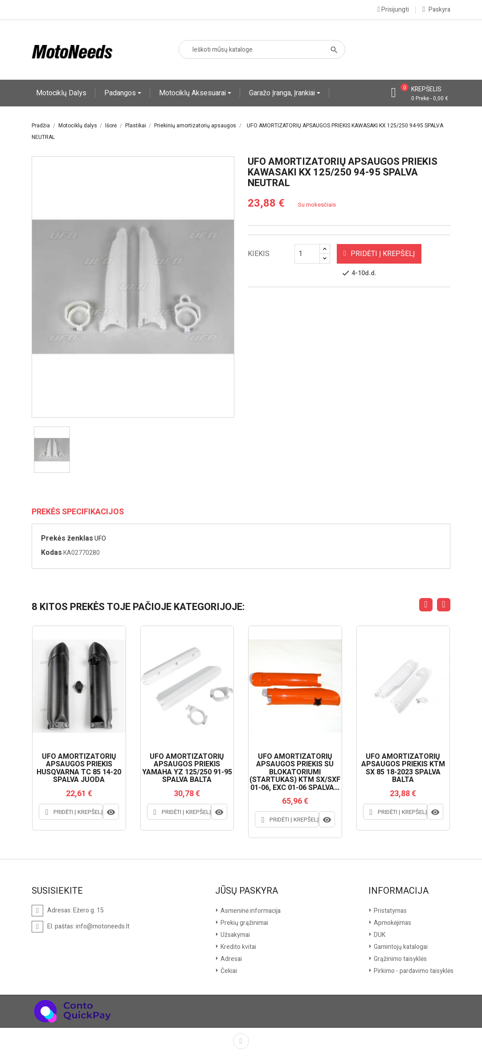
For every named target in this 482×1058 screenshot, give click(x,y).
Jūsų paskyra (246, 891)
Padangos (121, 93)
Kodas (51, 552)
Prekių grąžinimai (243, 923)
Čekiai (228, 971)
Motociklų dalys (61, 93)
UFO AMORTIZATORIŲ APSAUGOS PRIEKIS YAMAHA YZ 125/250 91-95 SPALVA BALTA (187, 768)
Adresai (230, 959)
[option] (52, 450)
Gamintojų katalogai (400, 947)
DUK (378, 935)
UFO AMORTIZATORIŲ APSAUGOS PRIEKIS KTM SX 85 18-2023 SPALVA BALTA (403, 768)
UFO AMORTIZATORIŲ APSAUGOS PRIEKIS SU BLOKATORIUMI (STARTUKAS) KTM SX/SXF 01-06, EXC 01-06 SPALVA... (294, 772)
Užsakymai (234, 935)
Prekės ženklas (67, 538)
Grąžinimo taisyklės (399, 959)
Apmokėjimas (391, 923)
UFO (100, 538)
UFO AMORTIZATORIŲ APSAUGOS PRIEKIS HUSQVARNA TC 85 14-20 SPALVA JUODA (79, 768)
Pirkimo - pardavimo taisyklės (412, 971)
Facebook (241, 1041)
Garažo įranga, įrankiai (283, 93)
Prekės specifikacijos (78, 512)
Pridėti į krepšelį (379, 254)
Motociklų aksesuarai (193, 93)
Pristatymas (389, 911)
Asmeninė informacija (250, 911)
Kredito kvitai (237, 947)
